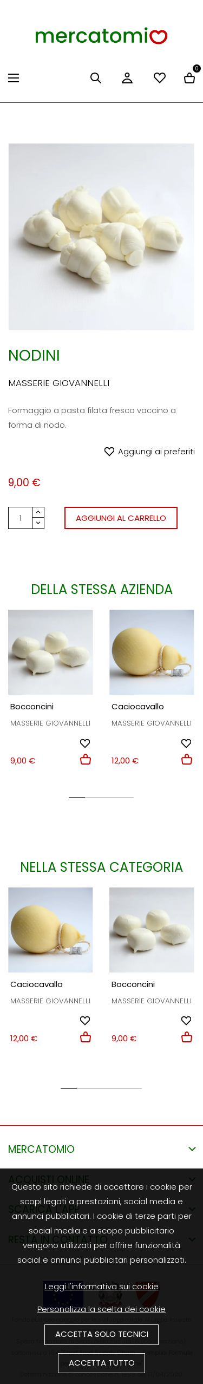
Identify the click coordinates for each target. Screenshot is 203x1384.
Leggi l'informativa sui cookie (102, 1286)
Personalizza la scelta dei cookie (101, 1309)
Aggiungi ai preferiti (156, 451)
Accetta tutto (102, 1362)
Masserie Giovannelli (58, 382)
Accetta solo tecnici (101, 1334)
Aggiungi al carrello (121, 518)
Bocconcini (32, 706)
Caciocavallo (138, 706)
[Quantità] (20, 518)
